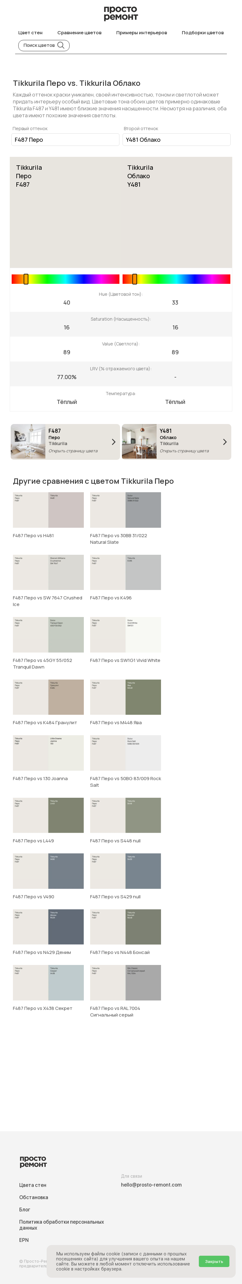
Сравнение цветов (79, 32)
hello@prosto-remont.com (151, 1185)
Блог (24, 1210)
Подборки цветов (203, 32)
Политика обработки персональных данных (61, 1225)
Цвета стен (32, 1185)
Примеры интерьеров (141, 32)
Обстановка (33, 1197)
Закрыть (214, 1261)
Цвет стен (30, 32)
